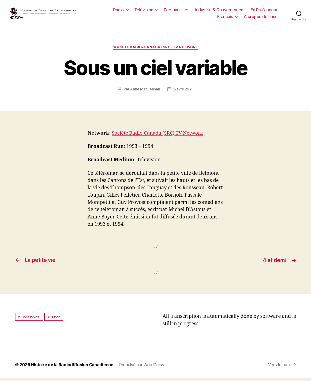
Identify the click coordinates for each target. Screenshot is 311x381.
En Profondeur (264, 11)
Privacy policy (29, 319)
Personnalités (177, 11)
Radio (118, 11)
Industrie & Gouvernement (220, 11)
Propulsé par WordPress (141, 367)
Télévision (143, 11)
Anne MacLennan (145, 92)
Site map (54, 319)
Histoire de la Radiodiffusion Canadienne (72, 367)
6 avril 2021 (183, 92)
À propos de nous (260, 18)
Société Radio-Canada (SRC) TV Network (155, 50)
